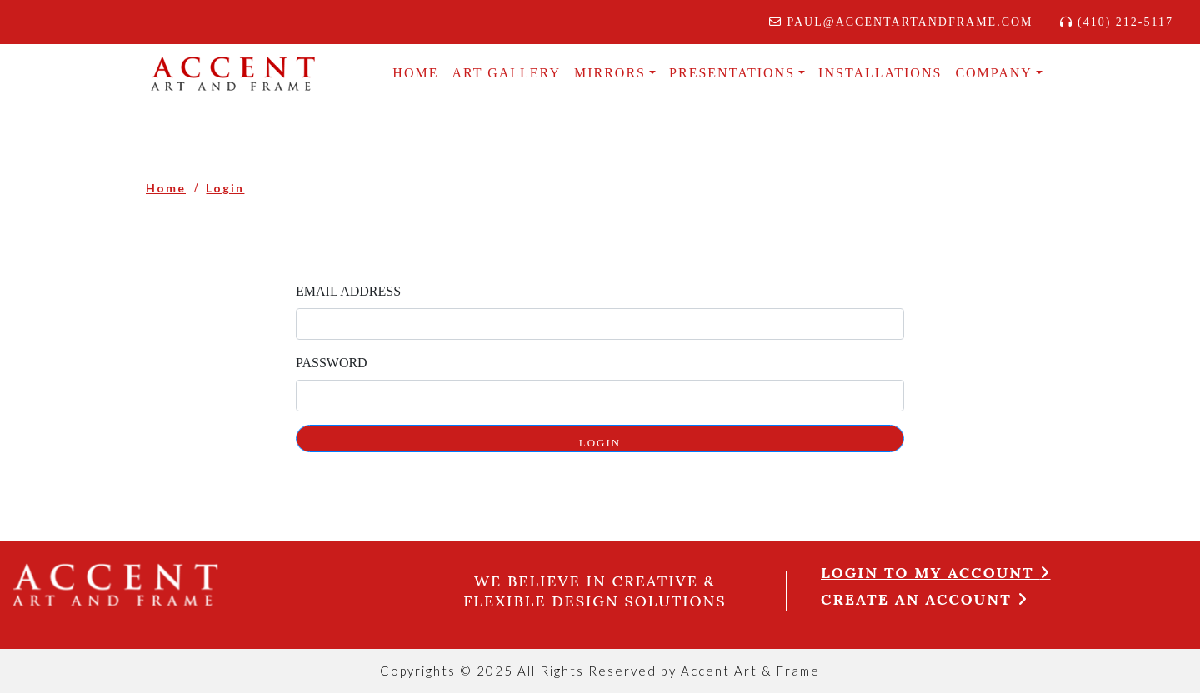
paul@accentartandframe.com (901, 22)
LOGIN (600, 442)
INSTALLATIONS (880, 73)
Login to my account (936, 572)
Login (225, 188)
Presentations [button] (732, 73)
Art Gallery (506, 73)
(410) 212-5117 (1116, 22)
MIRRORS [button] (610, 73)
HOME (415, 73)
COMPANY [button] (993, 73)
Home (166, 188)
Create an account (924, 599)
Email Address (348, 291)
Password (332, 363)
